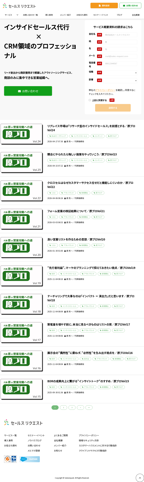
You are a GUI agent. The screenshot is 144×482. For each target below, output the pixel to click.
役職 (91, 71)
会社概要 (136, 14)
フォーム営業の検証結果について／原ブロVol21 (76, 211)
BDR (53, 273)
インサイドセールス (80, 136)
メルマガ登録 (34, 450)
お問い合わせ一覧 (30, 14)
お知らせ (58, 450)
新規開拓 (84, 193)
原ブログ (113, 136)
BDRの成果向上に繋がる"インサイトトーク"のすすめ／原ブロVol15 (88, 381)
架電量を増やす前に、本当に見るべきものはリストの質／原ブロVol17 (88, 324)
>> (89, 407)
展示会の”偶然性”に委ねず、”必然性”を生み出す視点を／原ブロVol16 (90, 353)
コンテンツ (98, 136)
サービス (8, 14)
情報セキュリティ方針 (89, 440)
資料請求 (106, 5)
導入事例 (49, 14)
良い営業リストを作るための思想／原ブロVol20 (76, 239)
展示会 (86, 359)
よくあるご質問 (61, 435)
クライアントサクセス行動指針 (93, 450)
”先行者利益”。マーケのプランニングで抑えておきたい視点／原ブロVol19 (91, 268)
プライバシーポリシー (105, 90)
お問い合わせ (132, 5)
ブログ (119, 14)
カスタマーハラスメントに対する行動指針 (98, 445)
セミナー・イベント (100, 14)
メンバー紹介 (65, 14)
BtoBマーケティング (59, 136)
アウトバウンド (69, 193)
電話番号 (92, 64)
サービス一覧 (10, 435)
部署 (91, 79)
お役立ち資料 (81, 14)
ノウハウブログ (34, 440)
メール (92, 55)
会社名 (92, 33)
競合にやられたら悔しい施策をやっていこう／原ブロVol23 (82, 154)
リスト (54, 193)
